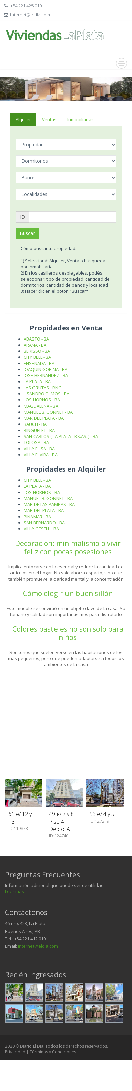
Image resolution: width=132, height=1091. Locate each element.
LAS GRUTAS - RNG (43, 388)
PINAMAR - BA (37, 517)
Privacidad (15, 1052)
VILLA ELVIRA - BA (41, 455)
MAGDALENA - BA (41, 406)
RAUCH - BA (35, 424)
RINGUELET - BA (39, 430)
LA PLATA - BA (37, 381)
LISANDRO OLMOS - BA (46, 394)
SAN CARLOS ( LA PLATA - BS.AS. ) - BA (61, 436)
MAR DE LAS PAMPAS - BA (49, 504)
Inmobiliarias (80, 119)
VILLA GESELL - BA (41, 529)
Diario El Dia (31, 1046)
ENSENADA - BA (39, 363)
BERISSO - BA (37, 351)
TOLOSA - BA (36, 442)
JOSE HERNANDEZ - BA (46, 375)
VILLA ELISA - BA (39, 448)
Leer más (14, 891)
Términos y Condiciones (53, 1052)
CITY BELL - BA (37, 357)
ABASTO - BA (36, 339)
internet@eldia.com (38, 946)
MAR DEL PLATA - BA (44, 418)
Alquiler (23, 119)
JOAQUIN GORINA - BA (45, 369)
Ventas (49, 119)
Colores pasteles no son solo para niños (68, 633)
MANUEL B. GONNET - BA (48, 412)
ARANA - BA (35, 345)
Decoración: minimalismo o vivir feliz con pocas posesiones (68, 548)
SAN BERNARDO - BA (44, 523)
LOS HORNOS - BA (42, 400)
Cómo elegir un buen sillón (68, 593)
